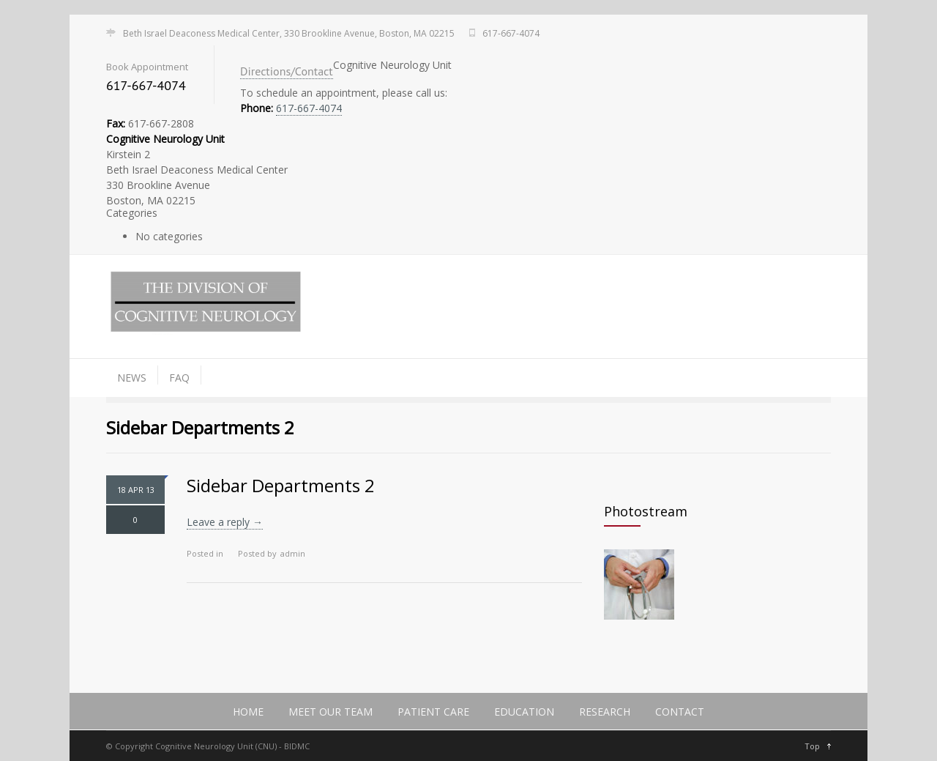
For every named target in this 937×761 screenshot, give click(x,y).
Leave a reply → (225, 522)
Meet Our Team (330, 712)
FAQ (179, 378)
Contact (679, 712)
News (131, 378)
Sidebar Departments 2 (281, 485)
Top (812, 745)
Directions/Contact (286, 71)
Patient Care (433, 712)
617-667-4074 (309, 108)
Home (248, 712)
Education (524, 712)
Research (604, 712)
